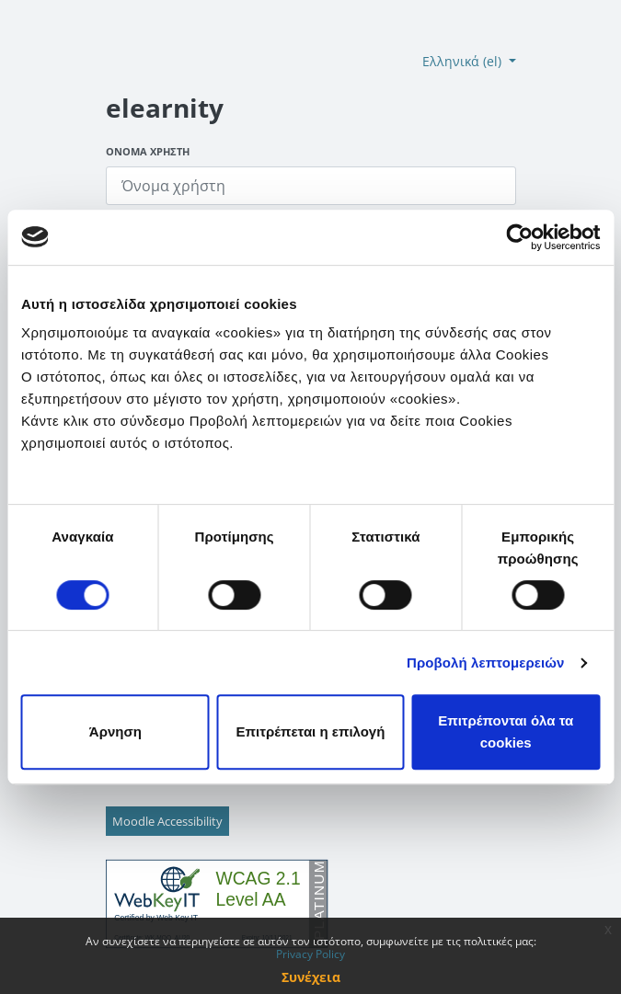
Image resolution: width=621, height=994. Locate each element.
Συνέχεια (311, 977)
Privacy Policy (310, 954)
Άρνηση (115, 731)
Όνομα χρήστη (148, 151)
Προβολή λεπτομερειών (486, 662)
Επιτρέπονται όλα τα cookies (505, 731)
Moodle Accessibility (167, 821)
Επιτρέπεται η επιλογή (310, 731)
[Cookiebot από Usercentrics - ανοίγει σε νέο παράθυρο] (519, 237)
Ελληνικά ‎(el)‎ (463, 61)
